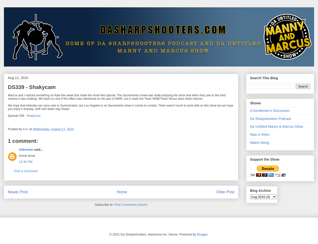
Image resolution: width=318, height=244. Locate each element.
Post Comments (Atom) (130, 204)
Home (122, 192)
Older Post (225, 192)
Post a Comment (26, 171)
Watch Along (259, 143)
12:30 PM (26, 162)
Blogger (202, 234)
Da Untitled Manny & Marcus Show (276, 126)
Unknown (26, 149)
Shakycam (33, 115)
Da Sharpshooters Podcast (270, 119)
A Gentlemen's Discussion (270, 111)
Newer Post (18, 192)
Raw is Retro (260, 135)
